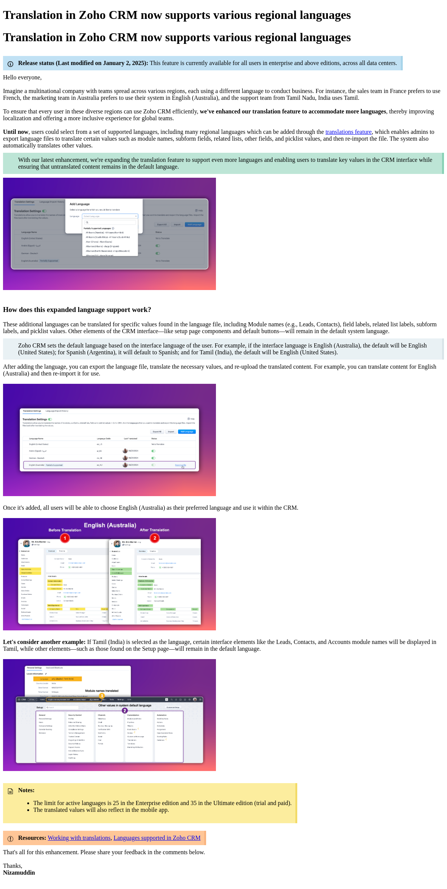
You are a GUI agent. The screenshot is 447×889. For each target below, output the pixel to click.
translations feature (349, 132)
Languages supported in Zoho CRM (156, 838)
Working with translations (79, 838)
